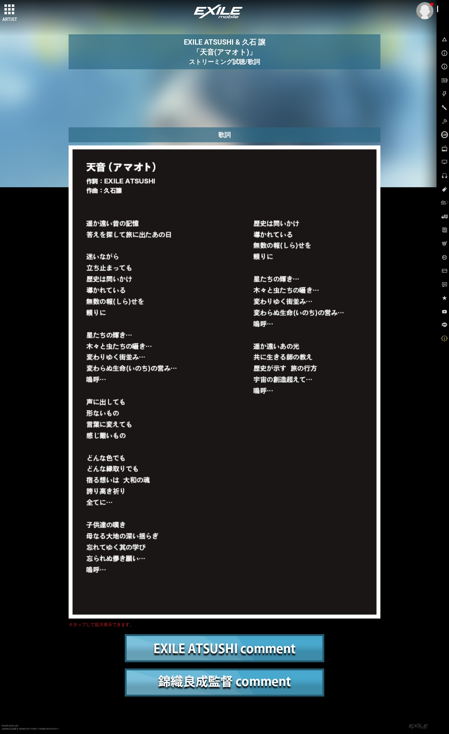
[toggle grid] (10, 10)
